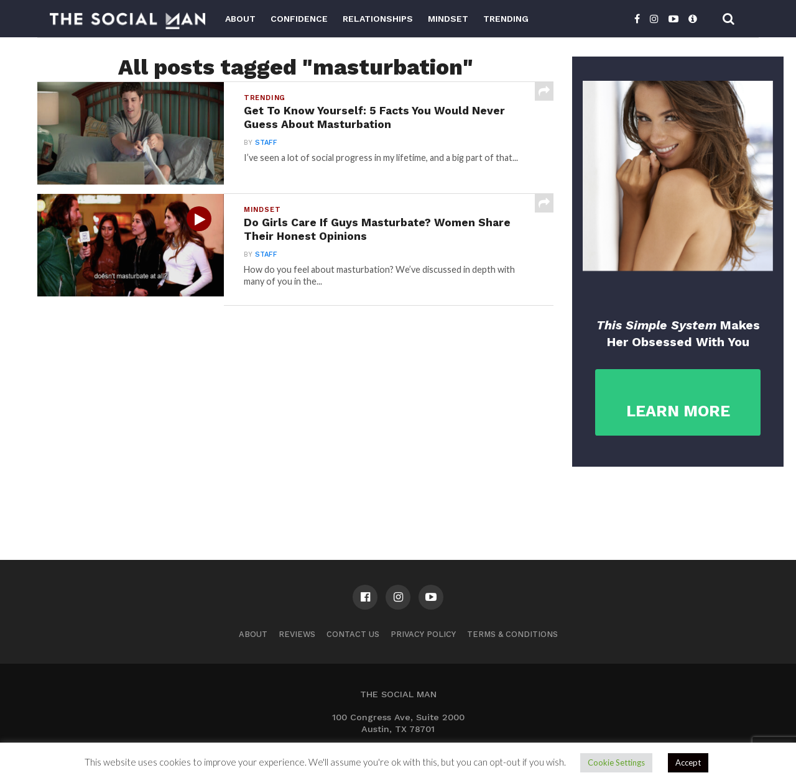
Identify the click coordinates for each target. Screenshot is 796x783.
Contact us (352, 634)
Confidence (299, 19)
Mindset (448, 19)
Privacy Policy (423, 634)
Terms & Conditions (512, 634)
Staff (266, 143)
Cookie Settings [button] (616, 762)
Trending (506, 19)
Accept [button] (688, 762)
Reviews (297, 634)
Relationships (378, 19)
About (240, 19)
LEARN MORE (678, 411)
